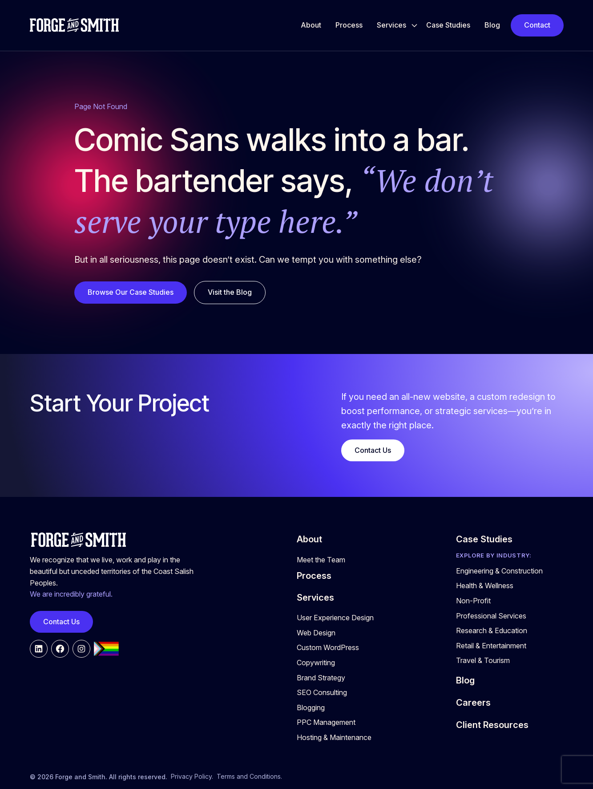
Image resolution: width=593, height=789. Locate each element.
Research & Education (491, 630)
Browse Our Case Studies (130, 292)
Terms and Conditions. (249, 776)
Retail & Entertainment (491, 645)
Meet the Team (321, 559)
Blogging (311, 707)
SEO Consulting (322, 692)
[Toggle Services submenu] (414, 25)
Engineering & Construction (499, 570)
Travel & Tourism (483, 660)
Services (391, 24)
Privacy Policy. (192, 776)
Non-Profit (473, 600)
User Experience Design (335, 617)
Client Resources (492, 725)
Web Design (316, 632)
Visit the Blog (230, 292)
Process (349, 24)
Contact (537, 24)
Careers (473, 702)
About (311, 24)
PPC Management (326, 722)
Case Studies (448, 24)
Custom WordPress (328, 647)
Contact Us (373, 450)
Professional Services (491, 615)
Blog (492, 24)
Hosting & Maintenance (334, 737)
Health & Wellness (484, 585)
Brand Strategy (321, 677)
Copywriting (316, 662)
